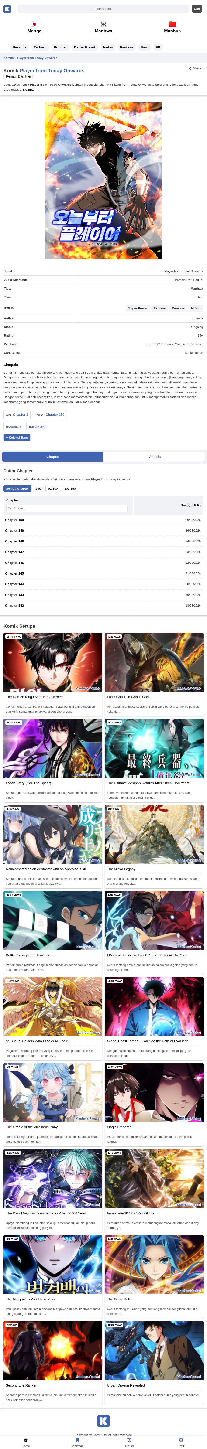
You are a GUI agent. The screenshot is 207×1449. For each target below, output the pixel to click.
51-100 (53, 488)
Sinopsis (154, 457)
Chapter (53, 457)
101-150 (70, 488)
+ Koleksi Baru (17, 437)
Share (194, 68)
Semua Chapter (17, 488)
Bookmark (13, 426)
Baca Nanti (37, 426)
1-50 (38, 488)
